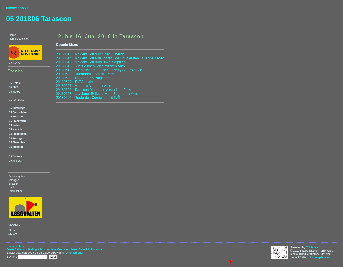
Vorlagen (14, 180)
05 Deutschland (18, 112)
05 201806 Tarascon (39, 19)
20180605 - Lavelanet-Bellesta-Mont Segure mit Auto (97, 94)
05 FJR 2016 (16, 99)
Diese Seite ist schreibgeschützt (26, 249)
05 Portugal (16, 138)
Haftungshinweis (320, 257)
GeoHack (14, 224)
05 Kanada (15, 129)
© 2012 (294, 250)
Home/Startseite (18, 38)
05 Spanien (16, 146)
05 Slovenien (17, 142)
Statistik (13, 183)
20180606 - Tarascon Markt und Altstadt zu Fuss (93, 90)
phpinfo (13, 187)
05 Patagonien (18, 133)
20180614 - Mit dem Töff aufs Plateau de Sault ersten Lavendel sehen (110, 58)
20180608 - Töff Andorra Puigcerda (83, 78)
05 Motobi (15, 91)
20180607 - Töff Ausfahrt (75, 82)
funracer (12, 8)
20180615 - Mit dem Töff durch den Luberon (90, 54)
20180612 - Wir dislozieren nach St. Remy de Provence (99, 70)
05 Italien (14, 125)
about (24, 8)
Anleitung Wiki (17, 176)
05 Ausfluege (17, 108)
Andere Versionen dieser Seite (66, 249)
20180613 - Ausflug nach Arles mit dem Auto (90, 66)
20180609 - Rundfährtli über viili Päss (85, 74)
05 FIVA (13, 87)
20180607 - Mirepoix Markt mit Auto (83, 86)
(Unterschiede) (74, 252)
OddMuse (312, 247)
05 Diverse (15, 156)
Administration (94, 249)
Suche (12, 230)
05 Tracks (14, 62)
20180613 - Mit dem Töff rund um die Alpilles (90, 62)
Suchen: (12, 256)
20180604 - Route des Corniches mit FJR (88, 98)
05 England (16, 116)
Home (12, 35)
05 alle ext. (15, 160)
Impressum (15, 191)
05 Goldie (15, 83)
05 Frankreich (17, 121)
